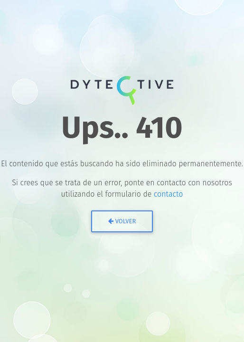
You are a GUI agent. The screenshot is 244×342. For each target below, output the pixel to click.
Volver (122, 221)
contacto (168, 194)
